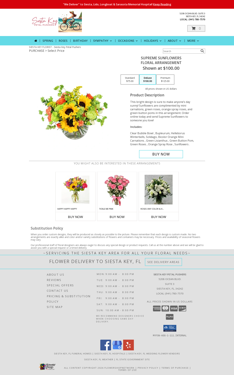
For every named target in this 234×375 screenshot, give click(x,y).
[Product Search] (181, 51)
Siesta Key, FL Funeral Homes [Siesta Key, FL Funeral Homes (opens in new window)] (73, 353)
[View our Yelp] (128, 349)
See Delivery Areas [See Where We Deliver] (163, 262)
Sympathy (103, 41)
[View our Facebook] (105, 349)
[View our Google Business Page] (117, 349)
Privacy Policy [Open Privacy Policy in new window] (148, 367)
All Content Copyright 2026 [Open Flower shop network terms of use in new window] (84, 367)
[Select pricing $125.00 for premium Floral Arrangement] (165, 79)
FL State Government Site (133, 359)
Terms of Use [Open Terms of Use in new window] (127, 369)
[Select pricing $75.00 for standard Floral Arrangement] (130, 79)
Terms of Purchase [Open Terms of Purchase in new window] (175, 367)
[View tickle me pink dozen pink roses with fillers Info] (117, 190)
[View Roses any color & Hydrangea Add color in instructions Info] (159, 190)
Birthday (80, 41)
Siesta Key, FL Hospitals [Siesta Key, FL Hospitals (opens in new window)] (109, 353)
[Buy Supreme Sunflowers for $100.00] (161, 154)
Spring (48, 41)
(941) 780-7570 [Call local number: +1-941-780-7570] (197, 19)
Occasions (128, 41)
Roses (63, 41)
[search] (202, 51)
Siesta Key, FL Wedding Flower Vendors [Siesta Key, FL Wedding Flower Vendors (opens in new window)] (154, 353)
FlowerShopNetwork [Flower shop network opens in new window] (120, 367)
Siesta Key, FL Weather (98, 359)
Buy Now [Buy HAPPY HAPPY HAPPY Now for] (75, 217)
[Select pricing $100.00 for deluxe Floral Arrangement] (147, 79)
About (175, 41)
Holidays (153, 41)
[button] (196, 28)
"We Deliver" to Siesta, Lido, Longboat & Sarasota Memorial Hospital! (117, 4)
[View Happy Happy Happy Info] (75, 190)
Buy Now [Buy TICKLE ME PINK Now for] (117, 217)
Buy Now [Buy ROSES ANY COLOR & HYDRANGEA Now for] (158, 217)
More (193, 41)
